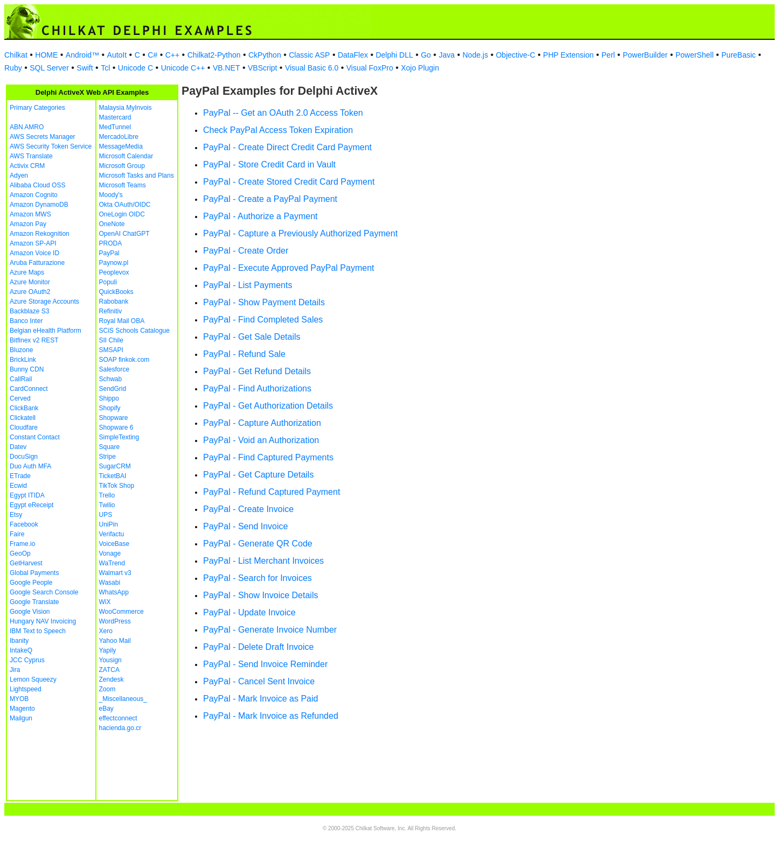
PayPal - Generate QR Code (257, 543)
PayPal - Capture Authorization (262, 422)
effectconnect (118, 718)
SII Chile (111, 340)
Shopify (110, 408)
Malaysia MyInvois (125, 107)
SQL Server (49, 68)
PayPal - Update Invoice (249, 612)
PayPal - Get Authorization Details (268, 405)
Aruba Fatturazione (37, 263)
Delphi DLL (394, 55)
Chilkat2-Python (214, 55)
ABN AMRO (27, 127)
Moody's (111, 195)
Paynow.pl (114, 263)
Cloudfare (24, 427)
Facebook (24, 524)
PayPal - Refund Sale (244, 354)
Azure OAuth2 (30, 292)
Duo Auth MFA (30, 466)
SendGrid (113, 389)
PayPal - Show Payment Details (264, 302)
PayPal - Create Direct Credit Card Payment (287, 147)
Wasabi (110, 582)
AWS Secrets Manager (42, 137)
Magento (22, 708)
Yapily (107, 650)
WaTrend (112, 563)
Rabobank (114, 301)
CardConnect (29, 389)
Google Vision (30, 611)
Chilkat (15, 55)
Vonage (110, 553)
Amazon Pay (28, 224)
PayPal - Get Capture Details (258, 474)
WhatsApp (114, 592)
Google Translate (34, 602)
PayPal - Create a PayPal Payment (270, 199)
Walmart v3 (115, 573)
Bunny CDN (27, 369)
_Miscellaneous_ (123, 699)
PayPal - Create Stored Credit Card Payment (288, 181)
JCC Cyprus (27, 660)
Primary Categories (37, 107)
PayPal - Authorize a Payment (260, 216)
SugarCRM (115, 466)
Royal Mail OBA (122, 321)
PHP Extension (568, 55)
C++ (172, 55)
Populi (108, 282)
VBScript (262, 68)
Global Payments (34, 573)
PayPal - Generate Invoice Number (270, 629)
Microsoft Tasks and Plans (136, 175)
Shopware (113, 418)
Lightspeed (25, 689)
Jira (15, 670)
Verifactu (111, 534)
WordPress (115, 621)
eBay (106, 708)
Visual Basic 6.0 (311, 68)
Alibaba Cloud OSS (37, 185)
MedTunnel (115, 127)
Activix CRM (27, 166)
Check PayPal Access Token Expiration (278, 130)
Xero (106, 631)
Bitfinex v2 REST (34, 340)
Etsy (16, 514)
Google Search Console (44, 592)
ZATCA (109, 670)
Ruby (13, 68)
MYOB (19, 699)
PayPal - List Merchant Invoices (263, 560)
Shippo (109, 398)
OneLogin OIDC (122, 214)
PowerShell (695, 55)
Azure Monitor (30, 282)
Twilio (107, 505)
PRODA (110, 243)
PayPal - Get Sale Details (252, 336)
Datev (18, 447)
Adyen (19, 175)
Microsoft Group (122, 166)
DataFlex (353, 55)
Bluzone (21, 350)
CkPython (264, 55)
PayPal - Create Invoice (248, 509)
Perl (608, 55)
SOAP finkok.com (124, 359)
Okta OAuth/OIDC (125, 204)
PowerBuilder (645, 55)
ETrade (20, 476)
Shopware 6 (116, 427)
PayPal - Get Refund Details (257, 371)
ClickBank (24, 408)
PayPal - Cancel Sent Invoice (259, 681)
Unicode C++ (183, 68)
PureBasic (738, 55)
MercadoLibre (118, 137)
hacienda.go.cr (120, 728)
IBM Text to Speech (38, 631)
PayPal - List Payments (247, 285)
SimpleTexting (119, 437)
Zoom (107, 689)
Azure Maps (27, 272)
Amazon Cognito (34, 195)
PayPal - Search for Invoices (257, 578)
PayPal (109, 253)
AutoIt (117, 55)
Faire (17, 534)
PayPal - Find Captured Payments (268, 457)
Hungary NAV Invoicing (43, 621)
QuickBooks (116, 292)
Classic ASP (309, 55)
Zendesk (111, 679)
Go (426, 55)
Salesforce (114, 369)
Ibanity (19, 640)
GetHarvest (26, 563)
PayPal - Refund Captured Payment (271, 491)
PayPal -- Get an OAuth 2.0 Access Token (283, 112)
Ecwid (18, 485)
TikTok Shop (117, 485)
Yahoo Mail (115, 640)
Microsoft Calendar (126, 156)
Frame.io (22, 544)
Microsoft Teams (122, 185)
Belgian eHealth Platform (45, 330)
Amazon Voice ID (34, 253)
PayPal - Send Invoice (245, 526)
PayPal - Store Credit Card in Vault (269, 164)
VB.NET (226, 68)
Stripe (107, 456)
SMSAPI (111, 350)
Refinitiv (110, 311)
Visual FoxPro (369, 68)
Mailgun (21, 718)
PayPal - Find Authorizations (257, 388)
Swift (84, 68)
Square (109, 447)
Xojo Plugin (420, 68)
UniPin (108, 524)
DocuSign (24, 456)
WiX (105, 602)
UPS (106, 514)
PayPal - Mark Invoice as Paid (260, 698)
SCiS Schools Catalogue (134, 330)
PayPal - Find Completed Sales (263, 319)
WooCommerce (121, 611)
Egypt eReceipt (31, 505)
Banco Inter (26, 321)
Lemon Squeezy (33, 679)
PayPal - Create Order (245, 250)
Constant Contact (35, 437)
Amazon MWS (30, 214)
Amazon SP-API (33, 243)
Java (447, 55)
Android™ (82, 55)
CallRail (21, 379)
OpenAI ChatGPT (124, 233)
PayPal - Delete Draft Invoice (258, 646)
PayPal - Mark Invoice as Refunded (270, 715)
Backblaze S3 (29, 311)
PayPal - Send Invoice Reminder (265, 664)
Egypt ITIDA (27, 495)
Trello (107, 495)
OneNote (112, 224)
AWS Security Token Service (51, 146)
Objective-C (515, 55)
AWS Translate (31, 156)
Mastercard (115, 117)
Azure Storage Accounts (44, 301)
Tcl (105, 68)
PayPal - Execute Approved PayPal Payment (288, 267)
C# (152, 55)
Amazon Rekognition (39, 233)
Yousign (110, 660)
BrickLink (23, 359)
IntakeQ (21, 650)
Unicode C (135, 68)
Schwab (110, 379)
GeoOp (20, 553)
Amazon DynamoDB (39, 204)
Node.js (475, 55)
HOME (46, 55)
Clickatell (23, 418)
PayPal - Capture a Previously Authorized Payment (300, 233)
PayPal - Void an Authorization (261, 440)
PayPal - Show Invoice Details (260, 595)
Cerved (20, 398)
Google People (31, 582)
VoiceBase (114, 544)
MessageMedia (121, 146)
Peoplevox (114, 272)
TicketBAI (113, 476)
